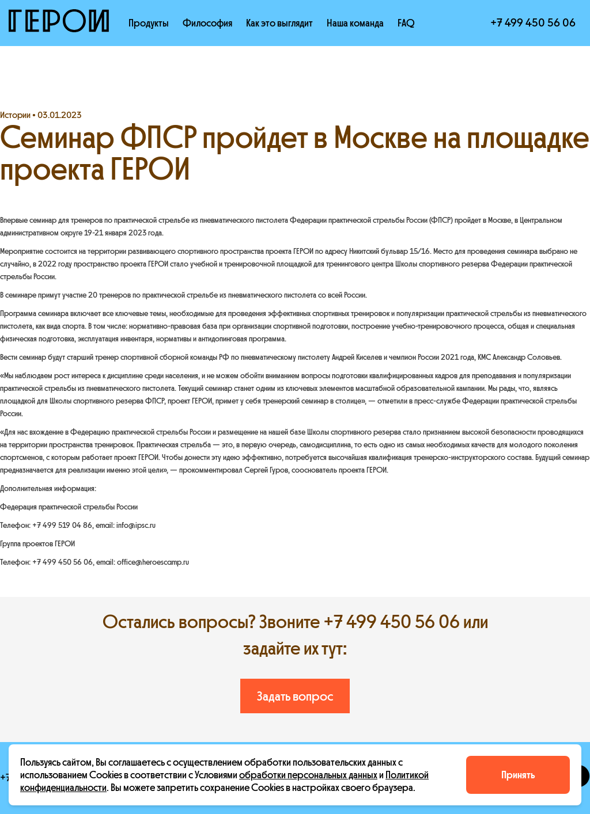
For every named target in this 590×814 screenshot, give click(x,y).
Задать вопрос (295, 696)
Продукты (148, 23)
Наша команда (355, 23)
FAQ (406, 23)
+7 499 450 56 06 (533, 22)
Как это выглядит (279, 23)
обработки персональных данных (308, 775)
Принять (518, 775)
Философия (207, 23)
